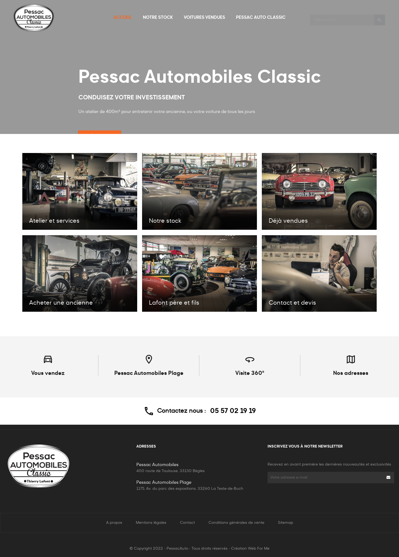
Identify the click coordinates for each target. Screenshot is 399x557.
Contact (187, 523)
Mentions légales (151, 523)
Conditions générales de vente (236, 523)
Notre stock (165, 221)
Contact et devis (292, 303)
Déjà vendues (288, 221)
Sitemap (285, 523)
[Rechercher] (347, 17)
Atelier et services (54, 221)
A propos (114, 523)
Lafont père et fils (174, 303)
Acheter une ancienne (61, 303)
